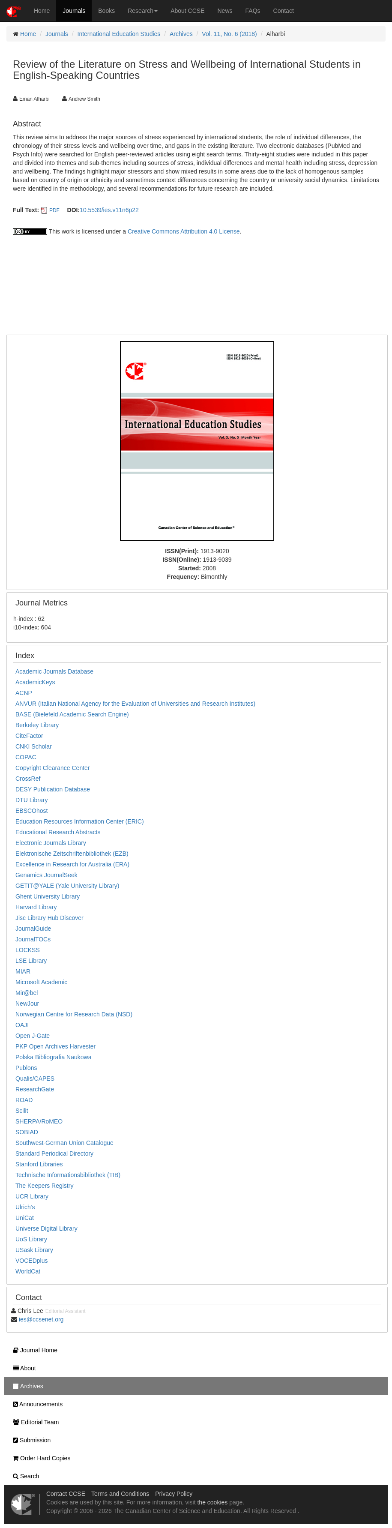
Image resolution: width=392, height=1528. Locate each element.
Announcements (36, 1404)
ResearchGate (34, 1089)
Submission (30, 1440)
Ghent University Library (47, 896)
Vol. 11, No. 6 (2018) (229, 33)
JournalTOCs (33, 939)
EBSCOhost (31, 810)
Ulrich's (25, 1207)
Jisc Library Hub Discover (49, 917)
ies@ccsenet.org (41, 1319)
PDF (54, 210)
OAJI (22, 1025)
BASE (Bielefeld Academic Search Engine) (72, 714)
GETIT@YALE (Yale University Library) (67, 885)
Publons (26, 1067)
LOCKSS (27, 950)
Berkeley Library (37, 725)
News (225, 10)
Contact (283, 10)
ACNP (23, 692)
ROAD (24, 1100)
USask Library (34, 1249)
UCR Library (31, 1196)
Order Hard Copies (39, 1458)
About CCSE (187, 10)
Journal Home (33, 1350)
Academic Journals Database (54, 671)
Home (42, 10)
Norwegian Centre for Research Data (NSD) (73, 1014)
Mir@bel (26, 992)
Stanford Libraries (39, 1164)
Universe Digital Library (46, 1228)
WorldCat (27, 1271)
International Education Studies (119, 33)
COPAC (25, 757)
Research (143, 10)
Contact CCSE (65, 1493)
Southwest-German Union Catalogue (64, 1142)
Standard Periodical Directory (54, 1153)
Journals (74, 10)
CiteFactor (29, 735)
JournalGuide (33, 928)
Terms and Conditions (120, 1493)
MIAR (22, 971)
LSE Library (31, 960)
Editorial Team (34, 1422)
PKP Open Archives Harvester (55, 1046)
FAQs (252, 10)
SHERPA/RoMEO (39, 1121)
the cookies (212, 1502)
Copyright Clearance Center (52, 767)
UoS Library (31, 1239)
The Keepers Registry (44, 1185)
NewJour (27, 1003)
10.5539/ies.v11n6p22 (109, 210)
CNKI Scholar (33, 746)
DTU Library (31, 800)
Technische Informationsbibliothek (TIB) (67, 1174)
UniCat (24, 1217)
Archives (181, 33)
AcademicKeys (35, 682)
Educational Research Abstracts (57, 832)
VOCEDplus (31, 1260)
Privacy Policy (173, 1493)
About (22, 1368)
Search (24, 1476)
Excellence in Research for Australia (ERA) (72, 864)
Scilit (21, 1110)
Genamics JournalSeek (46, 875)
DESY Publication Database (52, 789)
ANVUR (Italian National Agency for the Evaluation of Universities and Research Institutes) (135, 703)
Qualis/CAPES (34, 1078)
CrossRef (27, 778)
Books (106, 10)
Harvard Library (36, 907)
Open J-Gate (32, 1035)
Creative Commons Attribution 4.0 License (183, 231)
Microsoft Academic (41, 982)
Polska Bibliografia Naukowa (53, 1057)
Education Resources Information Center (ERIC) (79, 821)
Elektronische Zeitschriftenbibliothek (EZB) (72, 853)
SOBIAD (26, 1132)
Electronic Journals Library (50, 842)
